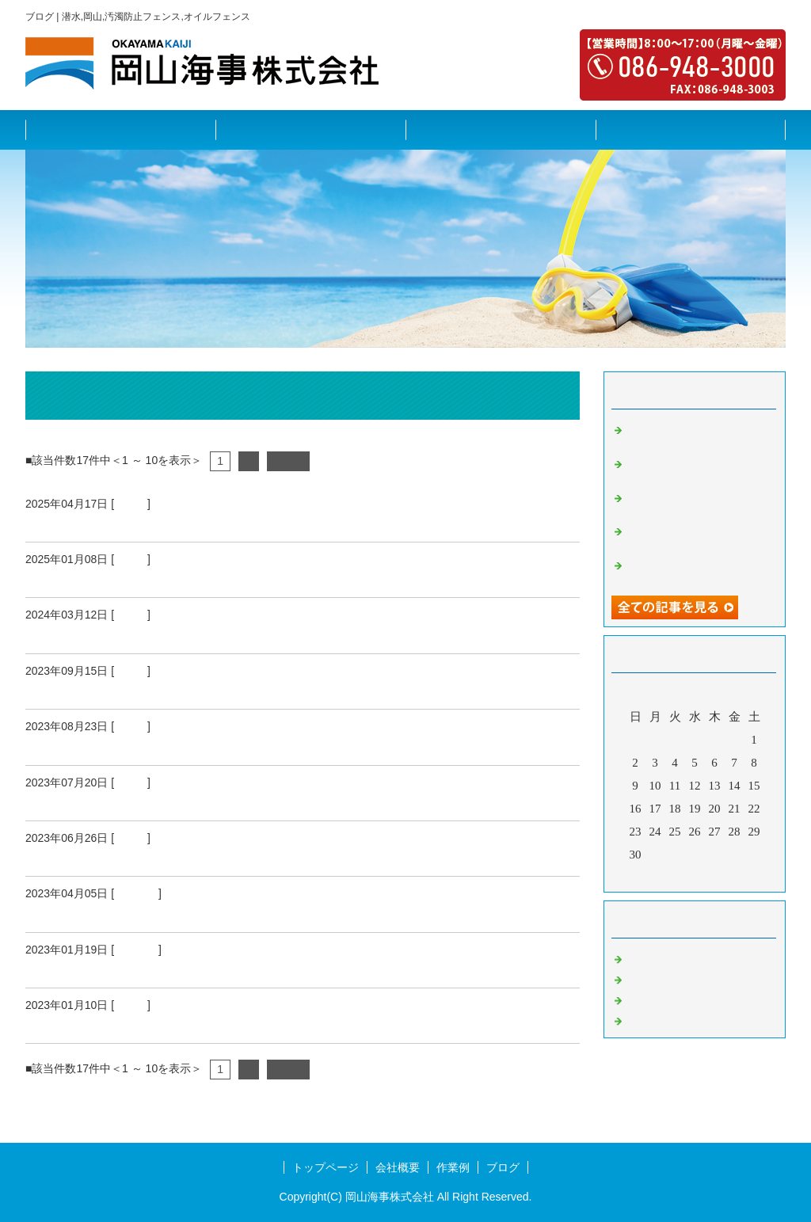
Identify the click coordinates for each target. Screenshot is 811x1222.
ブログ (691, 129)
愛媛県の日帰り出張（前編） (118, 801)
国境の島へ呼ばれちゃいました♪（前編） (157, 690)
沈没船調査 (61, 857)
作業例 (501, 129)
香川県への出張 (75, 913)
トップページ (120, 129)
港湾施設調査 (660, 976)
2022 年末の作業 (82, 968)
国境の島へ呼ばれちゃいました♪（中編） (157, 578)
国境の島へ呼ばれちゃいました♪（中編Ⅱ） (164, 523)
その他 (130, 503)
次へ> (288, 461)
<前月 (664, 876)
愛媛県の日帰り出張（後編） (118, 746)
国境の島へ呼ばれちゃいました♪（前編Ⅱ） (164, 634)
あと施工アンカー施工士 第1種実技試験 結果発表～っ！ (214, 1024)
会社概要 (310, 129)
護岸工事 (649, 956)
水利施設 (136, 893)
